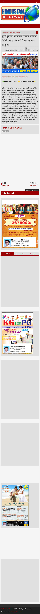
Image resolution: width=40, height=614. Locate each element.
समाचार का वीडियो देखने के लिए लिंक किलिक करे (14, 77)
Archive (32, 254)
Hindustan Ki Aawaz (12, 50)
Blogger (28, 190)
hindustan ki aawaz (16, 612)
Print (32, 50)
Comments (20, 254)
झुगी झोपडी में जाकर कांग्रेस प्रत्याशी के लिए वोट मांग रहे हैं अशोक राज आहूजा (19, 40)
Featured (6, 32)
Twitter (5, 131)
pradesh (18, 32)
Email (36, 50)
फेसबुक (8, 253)
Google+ (8, 131)
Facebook (3, 131)
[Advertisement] (20, 157)
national (12, 32)
